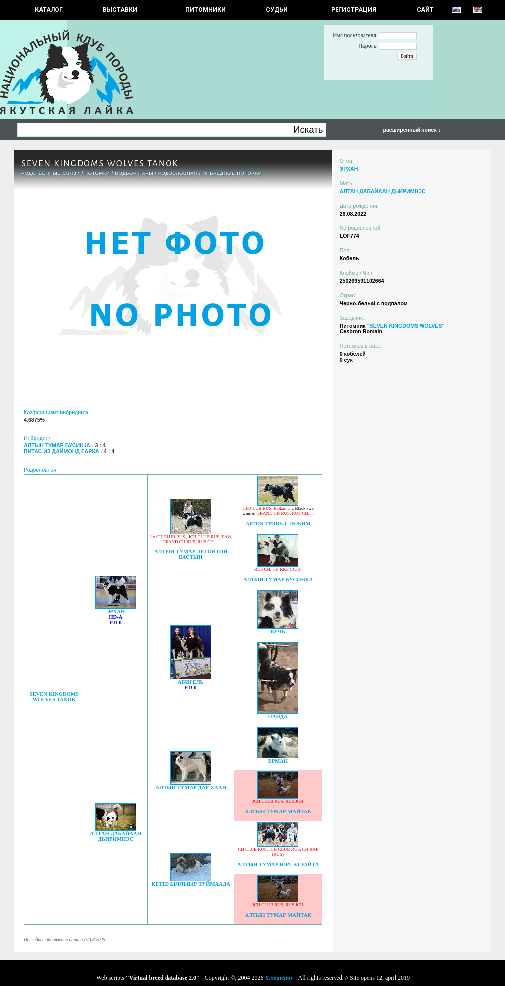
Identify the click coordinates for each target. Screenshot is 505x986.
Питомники (205, 9)
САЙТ (425, 9)
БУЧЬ (277, 631)
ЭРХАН (115, 611)
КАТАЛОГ (49, 9)
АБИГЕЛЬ (191, 682)
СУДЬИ (277, 9)
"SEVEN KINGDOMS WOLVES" (405, 326)
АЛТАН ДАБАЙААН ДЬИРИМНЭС (115, 836)
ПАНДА (278, 716)
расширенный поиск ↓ (412, 130)
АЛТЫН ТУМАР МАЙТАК (278, 811)
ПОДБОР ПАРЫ (134, 173)
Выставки (120, 9)
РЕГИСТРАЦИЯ (353, 9)
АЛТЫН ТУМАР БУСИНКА (278, 579)
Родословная (178, 173)
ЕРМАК (278, 761)
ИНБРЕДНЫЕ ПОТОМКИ (232, 173)
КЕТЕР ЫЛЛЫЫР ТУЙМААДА (191, 884)
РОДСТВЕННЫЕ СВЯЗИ (50, 173)
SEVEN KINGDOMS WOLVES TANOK (54, 696)
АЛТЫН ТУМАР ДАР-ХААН (191, 787)
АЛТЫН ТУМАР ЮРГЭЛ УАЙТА (278, 864)
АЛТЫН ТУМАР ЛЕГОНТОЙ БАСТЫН (191, 554)
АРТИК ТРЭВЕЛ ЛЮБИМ (278, 523)
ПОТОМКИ (97, 173)
